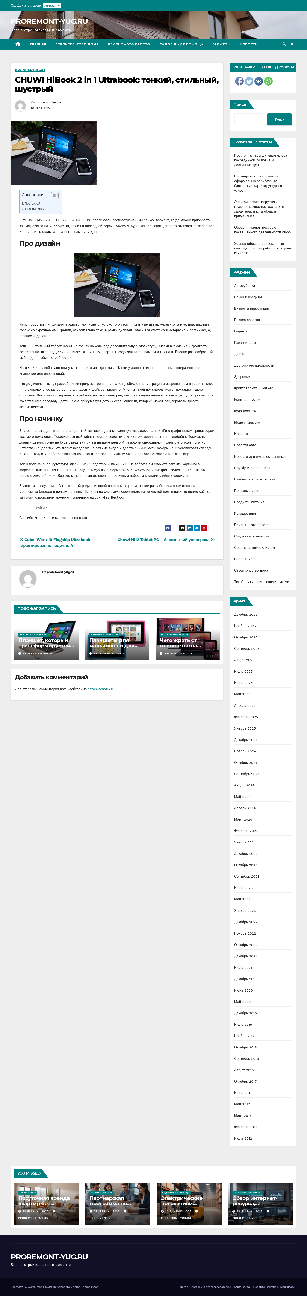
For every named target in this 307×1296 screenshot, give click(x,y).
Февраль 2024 (246, 831)
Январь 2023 (245, 911)
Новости (249, 44)
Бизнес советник (248, 320)
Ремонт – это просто (129, 44)
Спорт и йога (245, 559)
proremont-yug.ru (50, 102)
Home (184, 1286)
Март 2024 (243, 819)
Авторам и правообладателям (211, 1286)
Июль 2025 (243, 671)
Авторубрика (244, 286)
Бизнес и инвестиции (251, 308)
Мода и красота (247, 422)
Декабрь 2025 (245, 614)
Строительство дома (77, 44)
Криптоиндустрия (248, 400)
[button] (284, 44)
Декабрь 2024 (245, 740)
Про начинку (34, 209)
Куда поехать (245, 411)
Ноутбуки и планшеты (30, 70)
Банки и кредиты (248, 297)
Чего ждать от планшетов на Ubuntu (178, 645)
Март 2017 (242, 1116)
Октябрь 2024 (245, 762)
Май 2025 (242, 694)
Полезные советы (248, 491)
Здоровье (242, 377)
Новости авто (245, 445)
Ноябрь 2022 (245, 933)
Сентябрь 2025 (247, 649)
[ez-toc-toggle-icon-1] (52, 196)
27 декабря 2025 (107, 1211)
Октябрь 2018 (245, 1047)
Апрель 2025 (245, 706)
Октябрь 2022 (245, 945)
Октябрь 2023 (245, 865)
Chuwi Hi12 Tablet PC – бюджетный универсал (166, 539)
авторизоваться (100, 689)
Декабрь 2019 (245, 1013)
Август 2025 (244, 660)
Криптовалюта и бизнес (253, 388)
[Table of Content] (55, 195)
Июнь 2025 (243, 683)
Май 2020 (242, 1002)
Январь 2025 (245, 728)
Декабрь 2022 (245, 922)
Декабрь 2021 (245, 956)
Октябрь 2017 (245, 1081)
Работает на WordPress (27, 1286)
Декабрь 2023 (245, 854)
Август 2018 (244, 1070)
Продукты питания (249, 502)
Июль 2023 (243, 888)
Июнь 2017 (243, 1093)
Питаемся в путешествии (255, 479)
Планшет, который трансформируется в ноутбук (46, 645)
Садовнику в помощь (181, 44)
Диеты (239, 354)
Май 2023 (242, 899)
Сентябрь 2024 (247, 774)
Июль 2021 (243, 967)
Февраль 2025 (246, 717)
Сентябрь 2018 (246, 1059)
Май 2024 (242, 797)
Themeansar (89, 1286)
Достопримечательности (254, 365)
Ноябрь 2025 (245, 626)
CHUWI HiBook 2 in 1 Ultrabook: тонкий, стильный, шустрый (116, 84)
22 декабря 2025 (178, 1211)
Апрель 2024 (245, 808)
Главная (38, 44)
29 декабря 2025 (36, 1211)
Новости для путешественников (260, 456)
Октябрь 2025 (245, 637)
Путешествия (245, 513)
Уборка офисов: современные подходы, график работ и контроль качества (263, 248)
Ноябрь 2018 (245, 1036)
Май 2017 (242, 1104)
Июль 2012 (243, 1138)
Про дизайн (33, 203)
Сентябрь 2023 (247, 876)
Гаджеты (222, 44)
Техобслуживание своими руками (261, 582)
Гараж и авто (245, 343)
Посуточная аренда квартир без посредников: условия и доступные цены (260, 160)
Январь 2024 (245, 842)
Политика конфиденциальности (274, 1286)
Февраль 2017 (245, 1127)
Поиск (239, 104)
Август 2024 (244, 785)
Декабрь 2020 (246, 979)
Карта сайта (242, 1286)
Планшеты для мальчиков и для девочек (112, 645)
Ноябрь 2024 (245, 751)
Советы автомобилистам (254, 548)
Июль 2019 (243, 1024)
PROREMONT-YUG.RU (49, 21)
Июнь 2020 (243, 990)
